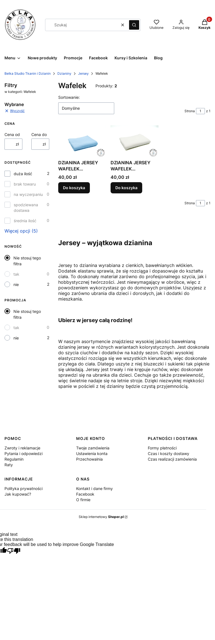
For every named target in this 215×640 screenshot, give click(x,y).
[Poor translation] (13, 551)
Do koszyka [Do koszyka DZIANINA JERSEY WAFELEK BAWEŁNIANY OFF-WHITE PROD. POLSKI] (126, 187)
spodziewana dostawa (26, 207)
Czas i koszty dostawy (168, 453)
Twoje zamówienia (92, 448)
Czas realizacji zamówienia (172, 459)
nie (16, 284)
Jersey (83, 73)
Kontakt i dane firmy (94, 488)
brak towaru (25, 184)
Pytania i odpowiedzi (23, 453)
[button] (134, 25)
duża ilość (23, 173)
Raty (8, 464)
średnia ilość (25, 220)
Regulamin (14, 459)
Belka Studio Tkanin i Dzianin (27, 73)
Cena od (12, 134)
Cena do (39, 134)
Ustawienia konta (92, 453)
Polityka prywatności (23, 488)
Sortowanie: (69, 97)
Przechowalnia (89, 459)
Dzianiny (64, 73)
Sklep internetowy (101, 517)
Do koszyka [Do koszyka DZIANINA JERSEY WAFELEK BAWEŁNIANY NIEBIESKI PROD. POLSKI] (74, 187)
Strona (189, 111)
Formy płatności (162, 448)
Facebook (85, 494)
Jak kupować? (17, 494)
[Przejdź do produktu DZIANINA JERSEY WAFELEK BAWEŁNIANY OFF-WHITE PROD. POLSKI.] (134, 141)
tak (16, 274)
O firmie (83, 499)
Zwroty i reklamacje (22, 448)
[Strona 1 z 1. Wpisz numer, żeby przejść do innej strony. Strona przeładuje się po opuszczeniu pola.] (200, 111)
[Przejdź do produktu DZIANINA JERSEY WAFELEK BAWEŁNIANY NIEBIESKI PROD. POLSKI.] (82, 141)
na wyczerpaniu (28, 194)
